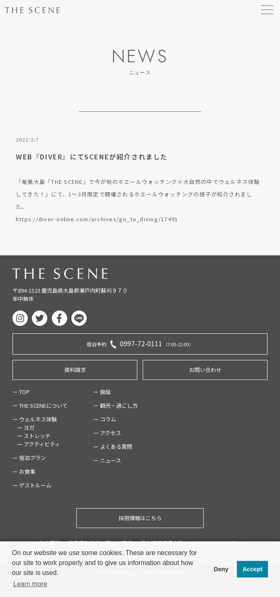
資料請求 (75, 370)
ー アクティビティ (38, 444)
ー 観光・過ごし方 (115, 405)
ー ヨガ (25, 427)
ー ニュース (107, 460)
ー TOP (20, 392)
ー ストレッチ (34, 436)
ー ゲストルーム (31, 485)
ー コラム (104, 419)
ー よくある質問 (112, 446)
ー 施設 (102, 392)
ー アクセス (107, 433)
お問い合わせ (205, 370)
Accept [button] (253, 569)
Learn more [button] (30, 583)
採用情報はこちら (140, 518)
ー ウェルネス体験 (34, 419)
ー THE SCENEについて (40, 405)
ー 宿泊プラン (29, 458)
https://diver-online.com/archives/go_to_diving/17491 (97, 219)
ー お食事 (23, 471)
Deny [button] (221, 569)
